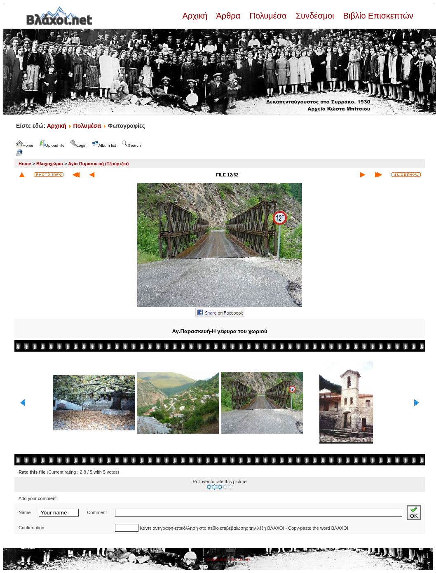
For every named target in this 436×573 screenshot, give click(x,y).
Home (25, 163)
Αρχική (195, 15)
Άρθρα (228, 15)
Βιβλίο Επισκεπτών (377, 15)
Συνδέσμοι (314, 15)
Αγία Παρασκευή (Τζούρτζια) (98, 163)
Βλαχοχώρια (49, 163)
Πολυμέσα (268, 15)
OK (414, 512)
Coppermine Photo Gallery (228, 559)
